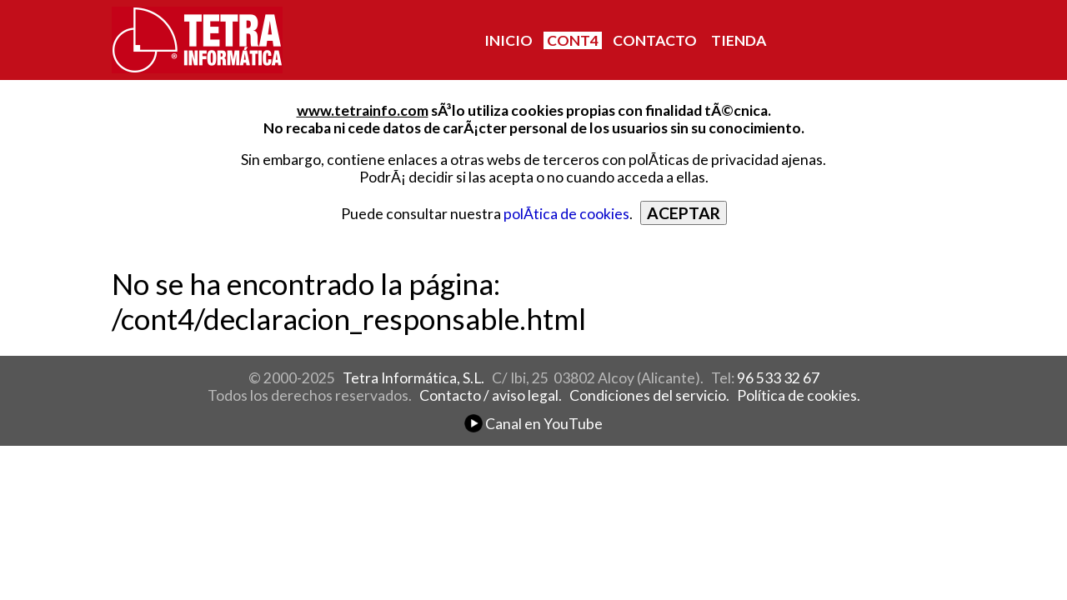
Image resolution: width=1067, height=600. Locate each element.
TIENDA (738, 40)
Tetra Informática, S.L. (413, 378)
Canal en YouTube (533, 423)
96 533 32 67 (778, 378)
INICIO (508, 40)
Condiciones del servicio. (649, 395)
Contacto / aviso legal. (490, 395)
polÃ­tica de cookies (566, 213)
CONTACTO (655, 40)
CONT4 (573, 40)
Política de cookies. (798, 395)
